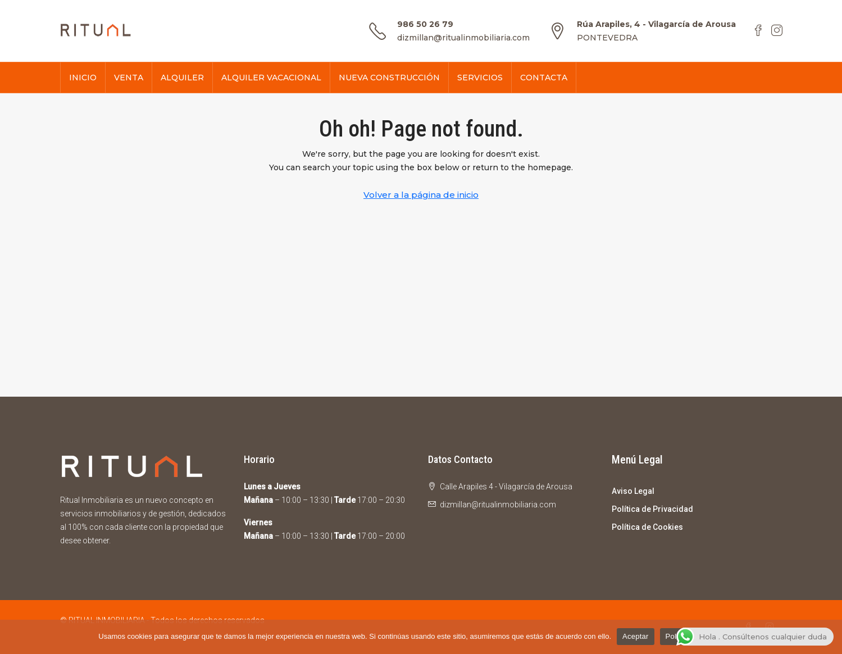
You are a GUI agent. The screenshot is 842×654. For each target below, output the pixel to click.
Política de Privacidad (652, 509)
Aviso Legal (633, 491)
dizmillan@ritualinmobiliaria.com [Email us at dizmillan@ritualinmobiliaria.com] (498, 504)
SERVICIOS (480, 77)
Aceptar (635, 636)
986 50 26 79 (425, 24)
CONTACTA (543, 77)
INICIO (83, 77)
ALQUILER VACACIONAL (271, 77)
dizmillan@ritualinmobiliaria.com (463, 38)
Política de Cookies (647, 527)
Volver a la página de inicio (421, 194)
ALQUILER (182, 77)
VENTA (128, 77)
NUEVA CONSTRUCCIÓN (389, 77)
